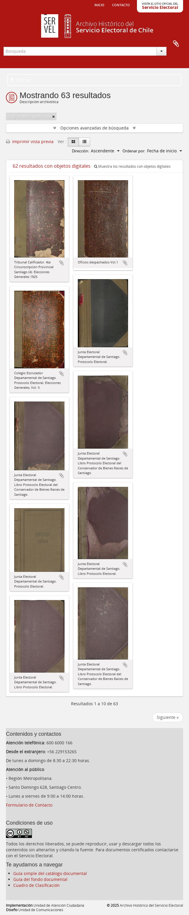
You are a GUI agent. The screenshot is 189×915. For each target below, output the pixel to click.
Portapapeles (176, 44)
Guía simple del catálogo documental (50, 873)
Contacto (121, 4)
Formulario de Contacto (29, 805)
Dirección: (80, 150)
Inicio (99, 4)
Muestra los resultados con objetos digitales (132, 166)
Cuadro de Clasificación (36, 885)
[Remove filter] (53, 116)
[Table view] (84, 141)
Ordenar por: (133, 150)
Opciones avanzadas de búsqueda (94, 128)
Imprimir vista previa (30, 141)
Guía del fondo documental (40, 879)
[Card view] (73, 141)
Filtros (20, 80)
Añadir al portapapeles (61, 263)
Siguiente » (168, 717)
